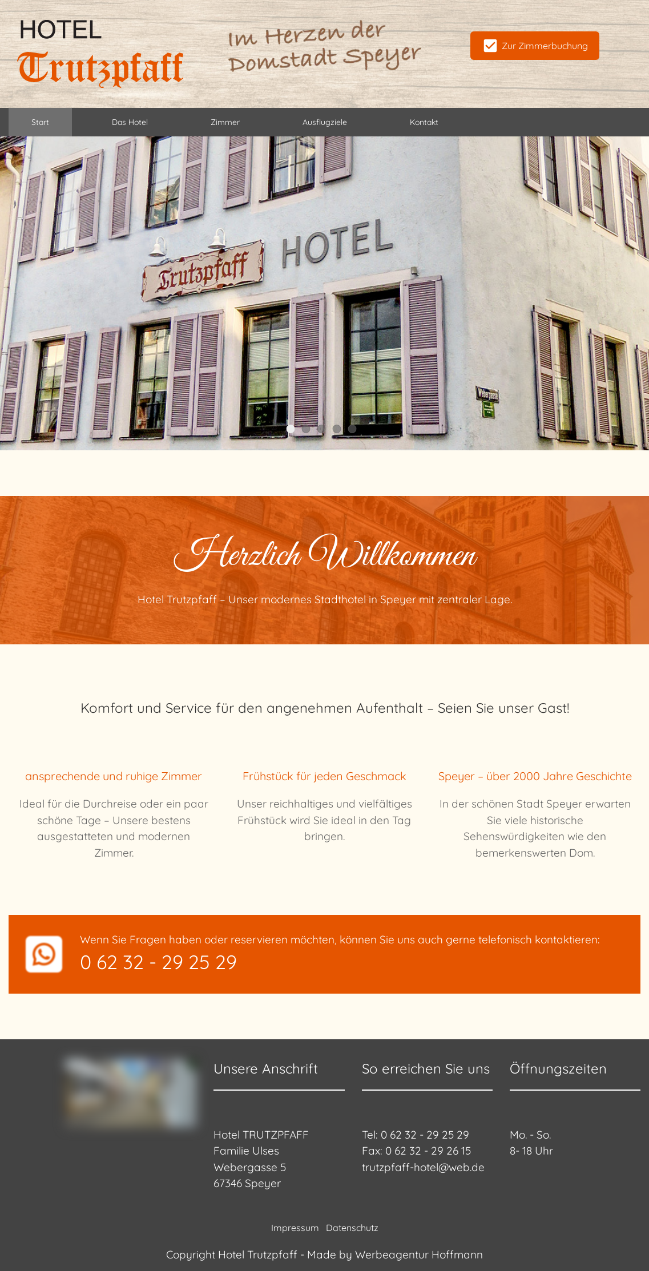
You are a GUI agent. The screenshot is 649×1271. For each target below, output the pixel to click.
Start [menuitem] (40, 122)
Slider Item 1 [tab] (294, 429)
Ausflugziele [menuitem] (325, 122)
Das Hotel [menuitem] (130, 122)
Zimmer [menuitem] (225, 122)
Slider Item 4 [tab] (340, 429)
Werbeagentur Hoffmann (419, 1254)
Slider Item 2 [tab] (309, 429)
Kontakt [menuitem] (424, 122)
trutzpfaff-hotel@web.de (423, 1167)
